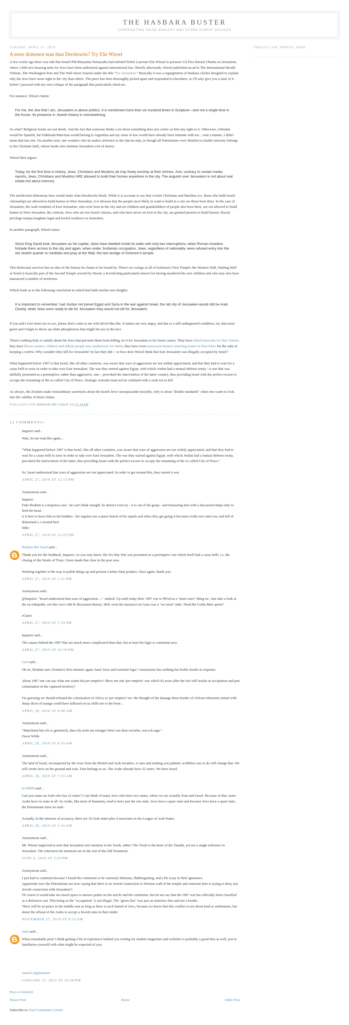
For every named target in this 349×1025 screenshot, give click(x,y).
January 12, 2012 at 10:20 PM (51, 980)
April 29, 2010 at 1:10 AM (47, 825)
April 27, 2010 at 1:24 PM (47, 623)
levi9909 (28, 788)
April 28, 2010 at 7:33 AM (47, 776)
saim (25, 931)
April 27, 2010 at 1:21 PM (47, 579)
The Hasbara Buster (174, 22)
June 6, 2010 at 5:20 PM (45, 858)
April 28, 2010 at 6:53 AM (47, 743)
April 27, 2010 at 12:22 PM (48, 535)
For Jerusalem (126, 73)
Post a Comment (21, 992)
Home (125, 1000)
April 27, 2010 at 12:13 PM (48, 479)
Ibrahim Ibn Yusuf (35, 547)
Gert (25, 662)
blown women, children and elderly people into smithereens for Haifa (73, 346)
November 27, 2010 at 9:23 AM (52, 919)
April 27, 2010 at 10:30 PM (48, 650)
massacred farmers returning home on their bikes (181, 346)
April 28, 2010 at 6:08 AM (47, 711)
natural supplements (36, 973)
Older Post (232, 1000)
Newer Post (18, 1000)
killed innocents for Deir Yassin (215, 340)
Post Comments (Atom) (46, 1010)
